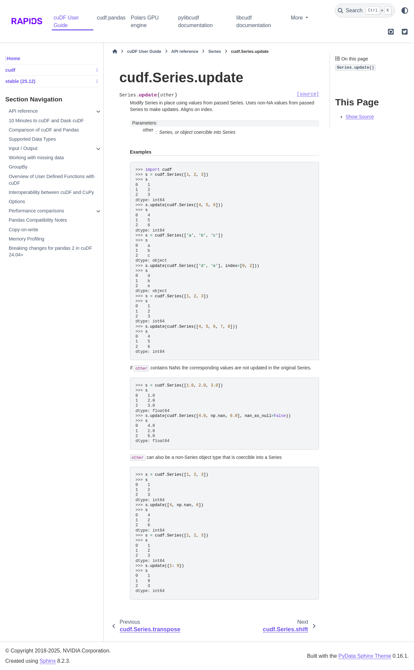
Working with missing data (36, 157)
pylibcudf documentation (195, 21)
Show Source (360, 116)
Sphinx (48, 661)
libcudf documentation (254, 21)
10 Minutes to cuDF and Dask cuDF (46, 120)
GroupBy (18, 166)
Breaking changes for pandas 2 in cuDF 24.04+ (50, 251)
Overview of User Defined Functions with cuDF (51, 180)
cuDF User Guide (66, 21)
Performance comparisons (36, 210)
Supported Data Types (32, 139)
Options (17, 201)
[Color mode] (405, 10)
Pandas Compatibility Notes (38, 220)
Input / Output (23, 148)
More (297, 17)
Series (214, 51)
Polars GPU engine (145, 21)
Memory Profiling (26, 239)
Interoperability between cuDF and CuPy (51, 192)
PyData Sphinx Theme (364, 656)
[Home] (114, 52)
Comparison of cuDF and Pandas (44, 129)
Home (13, 58)
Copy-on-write (23, 229)
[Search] (365, 11)
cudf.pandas (111, 17)
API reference (23, 111)
